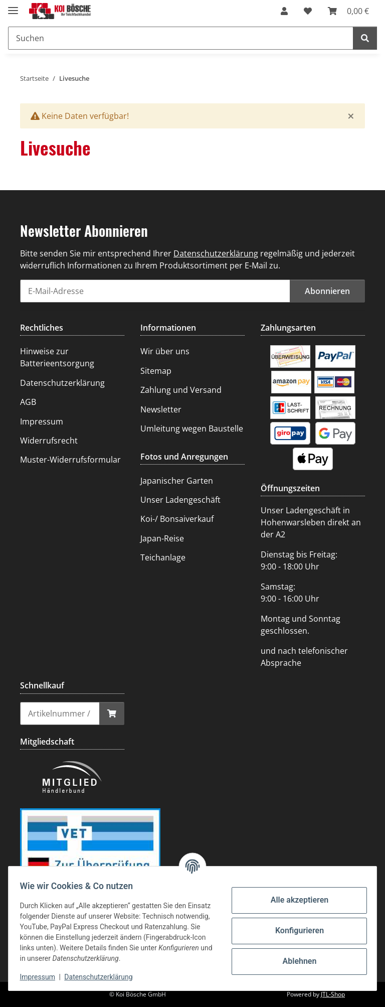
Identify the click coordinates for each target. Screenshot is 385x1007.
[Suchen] (180, 38)
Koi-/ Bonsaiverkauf (177, 518)
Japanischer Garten (176, 480)
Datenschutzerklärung (103, 977)
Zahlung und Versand (181, 389)
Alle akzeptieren (295, 900)
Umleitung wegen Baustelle (191, 428)
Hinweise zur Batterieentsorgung (57, 357)
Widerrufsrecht (49, 440)
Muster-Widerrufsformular (70, 459)
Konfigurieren (294, 930)
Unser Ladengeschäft (180, 499)
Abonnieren (327, 291)
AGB (28, 401)
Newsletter (160, 409)
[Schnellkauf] (60, 713)
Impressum (42, 977)
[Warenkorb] (348, 11)
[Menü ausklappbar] (13, 6)
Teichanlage (162, 557)
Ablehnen (295, 961)
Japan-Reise (162, 538)
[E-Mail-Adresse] (155, 291)
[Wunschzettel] (308, 11)
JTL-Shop (333, 994)
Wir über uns (164, 351)
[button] (284, 11)
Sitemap (155, 370)
